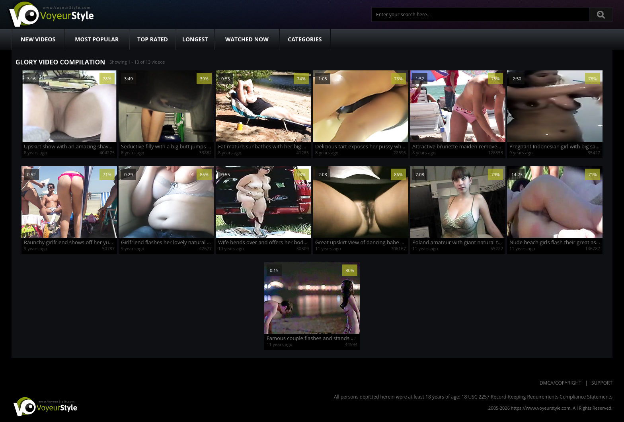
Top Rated (152, 39)
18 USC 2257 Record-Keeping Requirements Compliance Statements (537, 396)
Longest (195, 39)
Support (601, 382)
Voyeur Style (50, 14)
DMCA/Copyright (560, 382)
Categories (305, 39)
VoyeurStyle (44, 406)
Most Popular (97, 39)
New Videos (38, 39)
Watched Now (247, 39)
